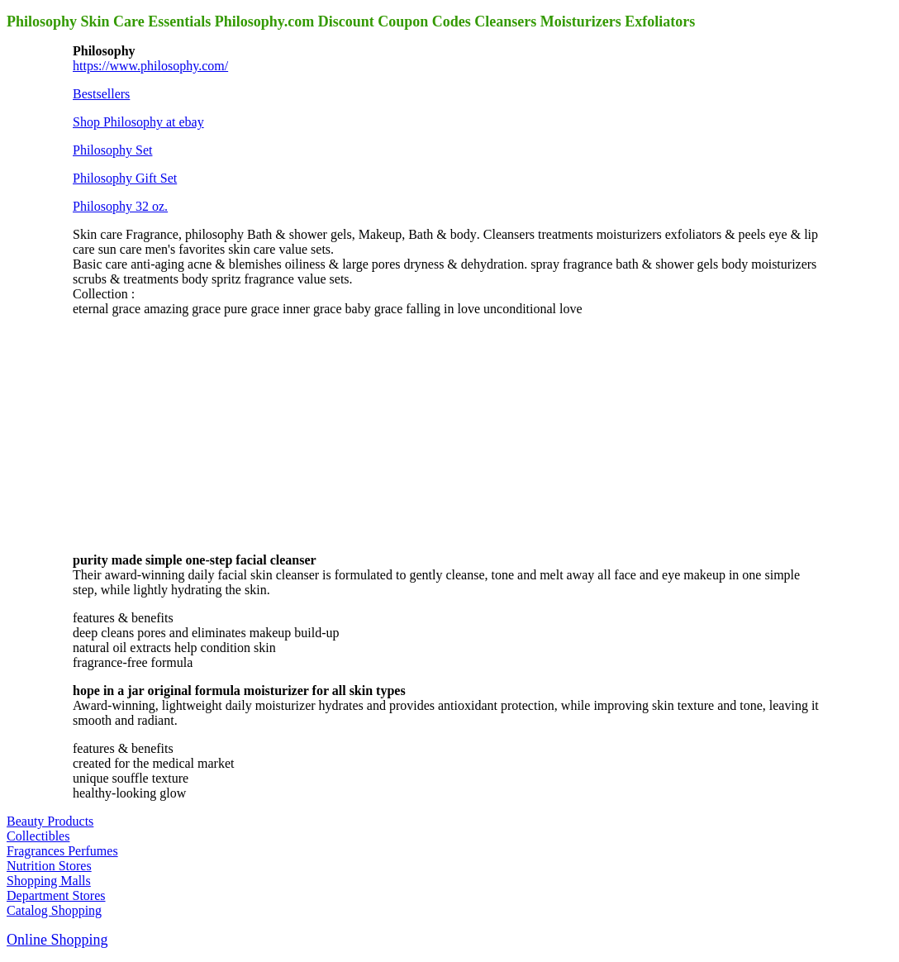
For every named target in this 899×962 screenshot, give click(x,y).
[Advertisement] (197, 433)
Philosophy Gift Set (125, 178)
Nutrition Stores (49, 866)
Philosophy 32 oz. (120, 206)
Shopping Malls (49, 881)
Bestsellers (101, 94)
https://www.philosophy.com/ (150, 66)
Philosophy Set (112, 150)
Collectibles (38, 836)
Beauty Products (50, 821)
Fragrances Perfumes (62, 851)
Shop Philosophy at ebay (138, 122)
